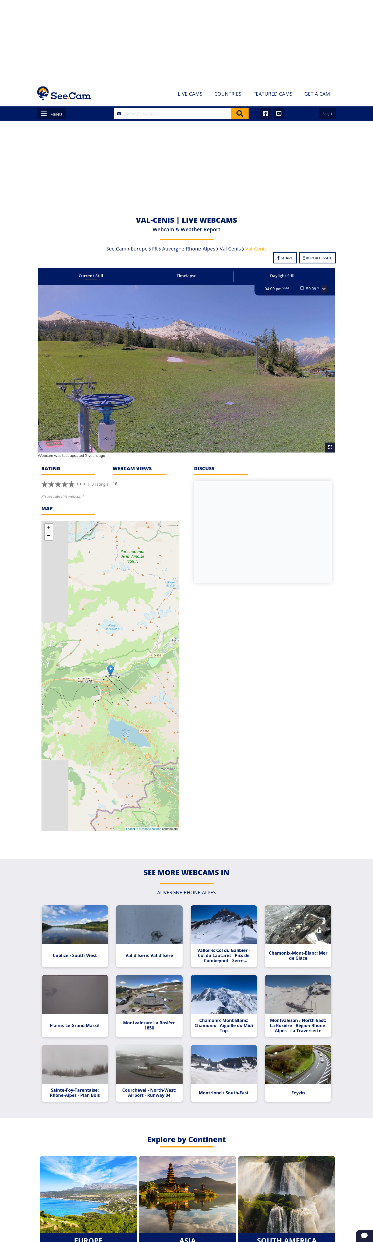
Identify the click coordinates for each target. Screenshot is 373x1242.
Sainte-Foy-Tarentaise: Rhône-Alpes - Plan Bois (82, 1076)
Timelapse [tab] (187, 275)
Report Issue (317, 257)
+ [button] (48, 517)
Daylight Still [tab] (276, 275)
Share (285, 257)
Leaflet (130, 818)
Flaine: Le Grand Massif (82, 1009)
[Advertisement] (186, 40)
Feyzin (291, 1076)
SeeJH (327, 113)
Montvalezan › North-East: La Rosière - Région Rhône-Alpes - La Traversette (291, 1009)
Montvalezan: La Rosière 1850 (152, 1009)
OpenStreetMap (150, 818)
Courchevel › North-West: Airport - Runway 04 (151, 1076)
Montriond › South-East (221, 1076)
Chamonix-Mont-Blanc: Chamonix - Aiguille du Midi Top (221, 1009)
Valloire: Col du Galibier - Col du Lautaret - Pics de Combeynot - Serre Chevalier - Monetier (221, 942)
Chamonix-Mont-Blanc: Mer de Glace (291, 942)
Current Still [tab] (97, 275)
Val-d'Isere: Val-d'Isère (152, 942)
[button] (314, 289)
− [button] (48, 525)
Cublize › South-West (82, 942)
